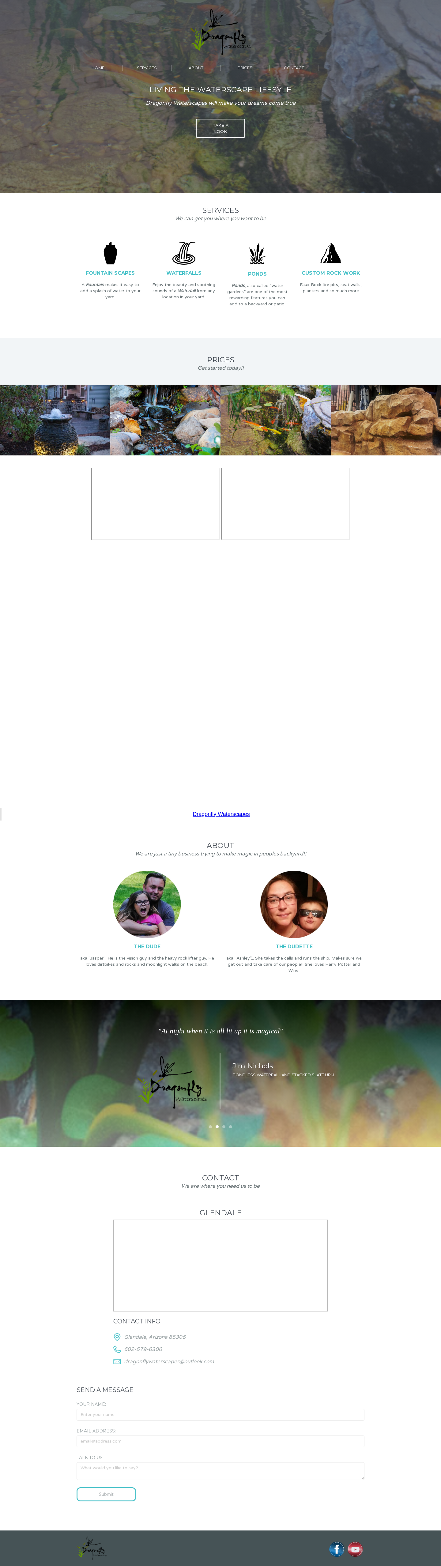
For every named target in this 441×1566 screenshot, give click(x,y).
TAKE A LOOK (220, 128)
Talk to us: (90, 1457)
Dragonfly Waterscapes (221, 814)
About (196, 67)
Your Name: (91, 1404)
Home (98, 67)
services (147, 67)
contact (294, 67)
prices (245, 67)
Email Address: (96, 1431)
